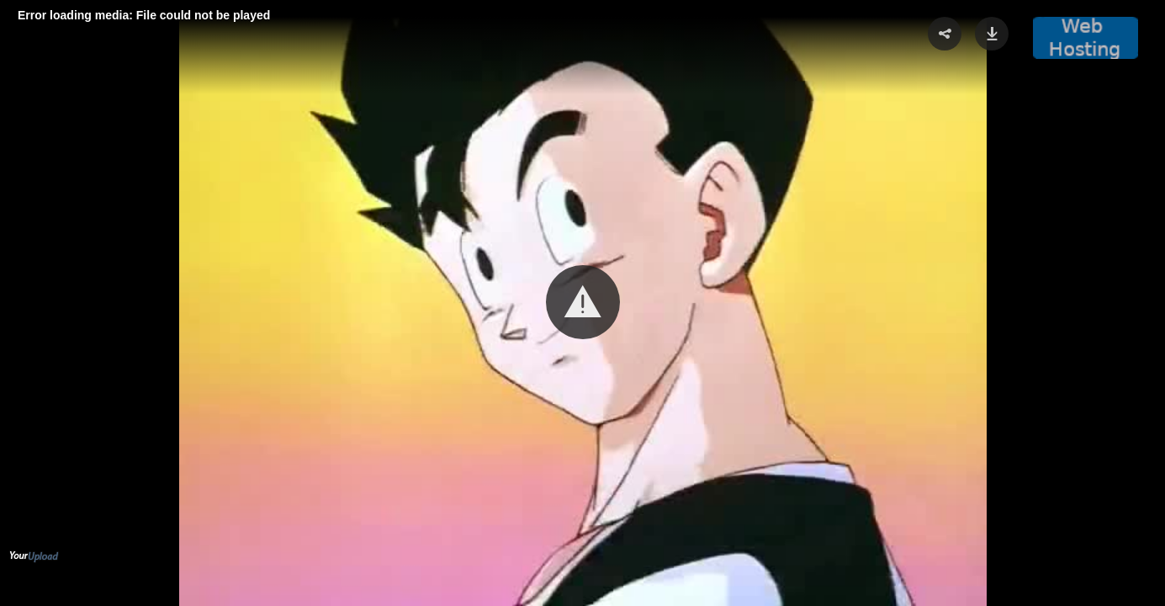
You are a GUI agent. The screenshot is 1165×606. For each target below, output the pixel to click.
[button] (583, 302)
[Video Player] (582, 303)
